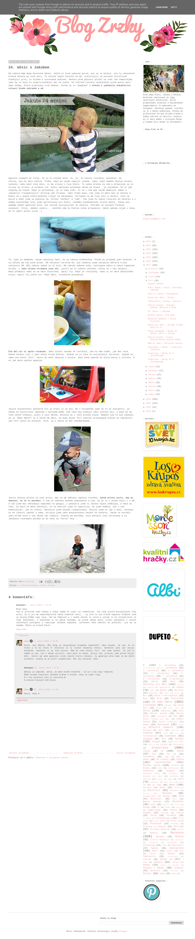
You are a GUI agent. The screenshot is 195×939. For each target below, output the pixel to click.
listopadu (154, 273)
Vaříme (175, 862)
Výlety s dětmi (153, 868)
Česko (158, 708)
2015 (149, 403)
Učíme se (166, 859)
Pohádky (147, 813)
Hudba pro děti (176, 742)
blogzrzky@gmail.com (154, 219)
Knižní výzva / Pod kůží (161, 315)
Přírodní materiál (160, 829)
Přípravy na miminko (154, 827)
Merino (146, 793)
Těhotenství (149, 856)
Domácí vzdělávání (168, 722)
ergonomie (175, 730)
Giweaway (170, 736)
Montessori (156, 799)
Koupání (171, 771)
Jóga (166, 757)
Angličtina (165, 687)
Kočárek (175, 765)
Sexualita (179, 840)
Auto (152, 690)
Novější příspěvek (19, 753)
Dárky (146, 710)
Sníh (164, 845)
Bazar (177, 693)
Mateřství (154, 790)
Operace (166, 805)
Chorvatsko (178, 744)
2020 (149, 253)
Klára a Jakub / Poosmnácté (163, 294)
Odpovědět (21, 629)
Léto (181, 779)
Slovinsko (172, 843)
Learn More (162, 7)
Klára (180, 759)
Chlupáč (163, 744)
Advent (154, 681)
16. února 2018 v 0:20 (46, 690)
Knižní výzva (151, 765)
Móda (181, 796)
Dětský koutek (158, 713)
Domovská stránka (73, 753)
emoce (160, 730)
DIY (175, 716)
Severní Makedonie (159, 840)
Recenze (177, 832)
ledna (151, 394)
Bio (145, 696)
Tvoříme (147, 859)
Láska (159, 779)
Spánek (154, 848)
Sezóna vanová (155, 284)
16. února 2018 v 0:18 (46, 668)
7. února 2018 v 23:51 (46, 641)
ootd (152, 804)
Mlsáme (166, 796)
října (151, 277)
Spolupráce (177, 848)
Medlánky (174, 790)
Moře (175, 799)
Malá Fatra (169, 782)
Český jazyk (173, 708)
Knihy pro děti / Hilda (161, 298)
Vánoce (158, 862)
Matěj (162, 787)
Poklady (164, 813)
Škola (152, 854)
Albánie (150, 687)
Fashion (148, 733)
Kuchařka (174, 776)
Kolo (160, 768)
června (152, 375)
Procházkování (163, 818)
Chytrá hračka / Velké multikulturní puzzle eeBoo (164, 338)
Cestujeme (177, 698)
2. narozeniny (169, 668)
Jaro (154, 754)
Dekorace (166, 711)
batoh (166, 693)
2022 (149, 245)
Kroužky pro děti (152, 776)
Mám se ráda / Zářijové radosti (165, 343)
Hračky (179, 738)
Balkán (163, 690)
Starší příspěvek (126, 753)
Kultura (146, 779)
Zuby (174, 874)
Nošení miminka (152, 802)
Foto (177, 733)
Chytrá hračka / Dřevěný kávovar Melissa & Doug (162, 306)
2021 (149, 249)
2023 (149, 241)
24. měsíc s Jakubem (159, 311)
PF (158, 807)
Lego (170, 779)
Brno (159, 698)
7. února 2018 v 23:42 (39, 605)
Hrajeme (156, 742)
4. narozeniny (176, 671)
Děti (181, 711)
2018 (149, 261)
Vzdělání (179, 868)
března (152, 386)
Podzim (173, 810)
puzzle (180, 829)
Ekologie (147, 730)
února (151, 390)
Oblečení (178, 801)
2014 (149, 407)
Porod (153, 815)
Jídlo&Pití (149, 757)
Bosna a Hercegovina (165, 696)
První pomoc (159, 821)
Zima (162, 874)
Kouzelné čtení (151, 773)
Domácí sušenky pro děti (156, 719)
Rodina (179, 836)
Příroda (179, 826)
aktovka (180, 684)
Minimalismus (149, 796)
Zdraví (147, 873)
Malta (181, 782)
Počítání (180, 807)
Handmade (147, 739)
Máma (172, 785)
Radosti (154, 833)
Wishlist (155, 871)
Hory (163, 739)
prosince (153, 269)
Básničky (153, 693)
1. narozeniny (167, 665)
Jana (26, 641)
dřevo (181, 725)
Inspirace (159, 747)
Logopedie (154, 782)
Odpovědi (24, 635)
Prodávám (146, 818)
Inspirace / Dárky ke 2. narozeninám (161, 354)
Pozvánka (171, 815)
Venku (146, 865)
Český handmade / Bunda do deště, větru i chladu (162, 332)
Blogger (123, 931)
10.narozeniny (149, 668)
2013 (149, 411)
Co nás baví (161, 702)
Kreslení (173, 773)
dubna (151, 382)
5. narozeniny (160, 673)
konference (173, 768)
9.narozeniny (177, 679)
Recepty (160, 837)
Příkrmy (174, 824)
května (152, 378)
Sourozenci (178, 845)
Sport (155, 851)
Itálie (146, 751)
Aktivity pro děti (155, 684)
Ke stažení (163, 759)
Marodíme (147, 788)
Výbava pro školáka (169, 865)
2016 (149, 399)
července (153, 371)
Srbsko (169, 851)
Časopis (168, 705)
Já (162, 751)
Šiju (181, 851)
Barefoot (179, 690)
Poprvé (180, 813)
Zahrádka (174, 871)
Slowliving (149, 845)
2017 (149, 265)
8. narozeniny (151, 679)
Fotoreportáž (150, 736)
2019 (149, 257)
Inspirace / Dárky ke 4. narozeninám (161, 360)
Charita (152, 744)
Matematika (179, 788)
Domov (146, 725)
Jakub (43, 585)
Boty (145, 698)
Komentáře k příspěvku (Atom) (51, 758)
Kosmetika (148, 771)
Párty (177, 805)
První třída (177, 821)
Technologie (172, 856)
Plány (167, 807)
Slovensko (153, 843)
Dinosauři (162, 716)
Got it (174, 7)
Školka (171, 854)
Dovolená (163, 724)
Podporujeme (154, 810)
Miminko (51, 585)
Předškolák (156, 824)
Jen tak (171, 754)
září (151, 280)
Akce (173, 681)
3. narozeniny (151, 671)
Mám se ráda (154, 785)
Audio (180, 687)
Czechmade (149, 705)
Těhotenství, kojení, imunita (164, 301)
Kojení (146, 768)
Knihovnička (163, 762)
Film (165, 733)
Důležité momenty (29, 585)
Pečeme (146, 807)
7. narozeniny (170, 676)
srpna (151, 367)
